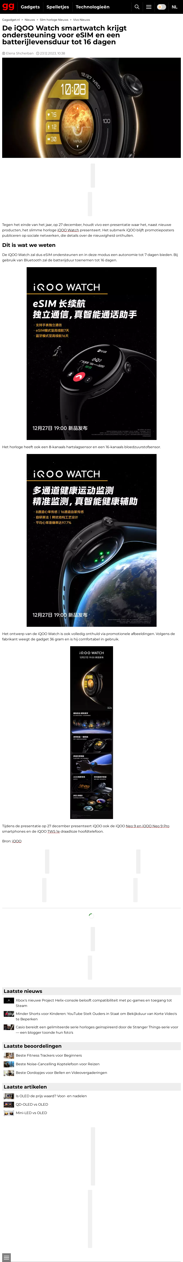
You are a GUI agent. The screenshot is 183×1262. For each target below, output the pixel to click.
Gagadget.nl (11, 19)
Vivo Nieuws (81, 19)
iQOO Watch (68, 230)
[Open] (6, 1257)
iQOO (16, 841)
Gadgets (30, 7)
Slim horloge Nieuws (54, 19)
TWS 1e (53, 831)
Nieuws (30, 19)
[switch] (161, 7)
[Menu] (149, 7)
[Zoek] (137, 6)
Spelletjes (58, 7)
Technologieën (93, 7)
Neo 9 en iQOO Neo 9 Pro (147, 826)
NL (175, 7)
